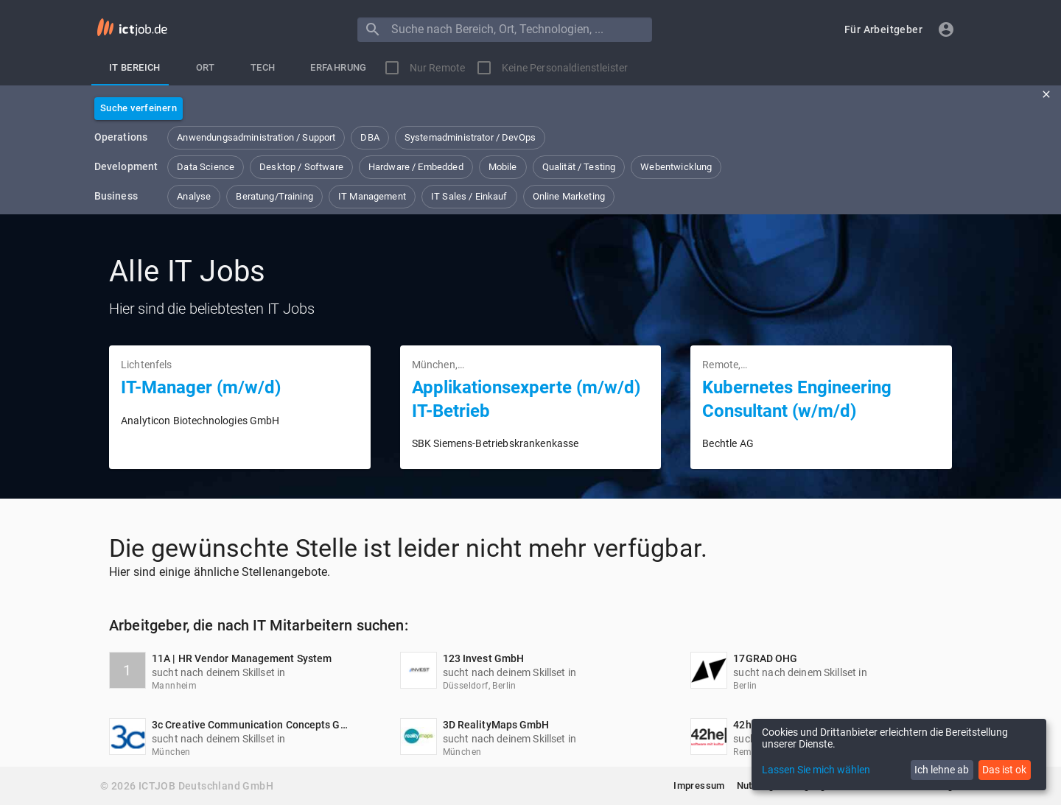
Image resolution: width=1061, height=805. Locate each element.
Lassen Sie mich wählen (816, 770)
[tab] (134, 67)
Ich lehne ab (941, 770)
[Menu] (372, 29)
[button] (883, 29)
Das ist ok (1004, 770)
